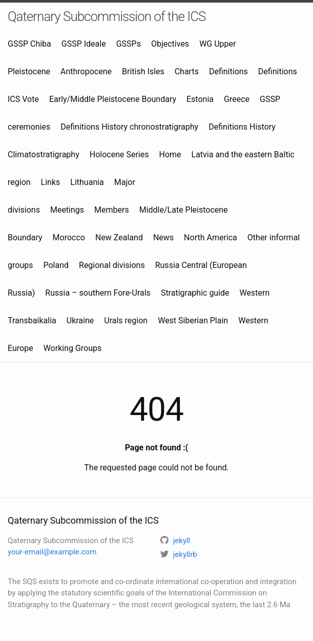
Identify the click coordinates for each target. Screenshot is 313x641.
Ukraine (80, 320)
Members (111, 210)
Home (170, 154)
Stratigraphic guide (195, 293)
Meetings (67, 210)
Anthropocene (86, 71)
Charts (187, 71)
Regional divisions (112, 265)
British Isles (143, 71)
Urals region (126, 320)
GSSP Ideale (83, 44)
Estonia (200, 99)
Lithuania (87, 182)
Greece (236, 99)
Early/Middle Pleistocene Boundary (112, 99)
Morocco (69, 237)
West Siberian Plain (193, 320)
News (163, 237)
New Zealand (119, 237)
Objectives (170, 44)
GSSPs (128, 44)
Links (50, 182)
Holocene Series (119, 154)
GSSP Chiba (29, 44)
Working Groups (73, 348)
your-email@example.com (52, 551)
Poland (56, 265)
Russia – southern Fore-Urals (98, 293)
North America (210, 237)
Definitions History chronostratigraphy (129, 127)
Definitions (228, 71)
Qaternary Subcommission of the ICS (106, 16)
